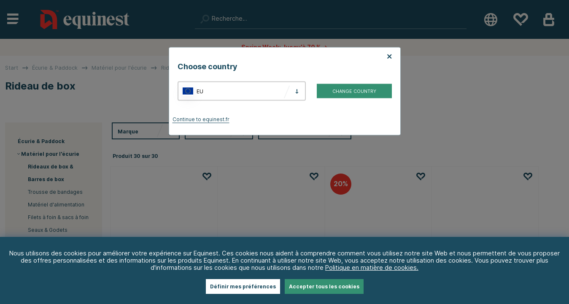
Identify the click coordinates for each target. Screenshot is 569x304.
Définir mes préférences (243, 286)
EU (200, 91)
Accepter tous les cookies (324, 286)
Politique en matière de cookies (371, 267)
